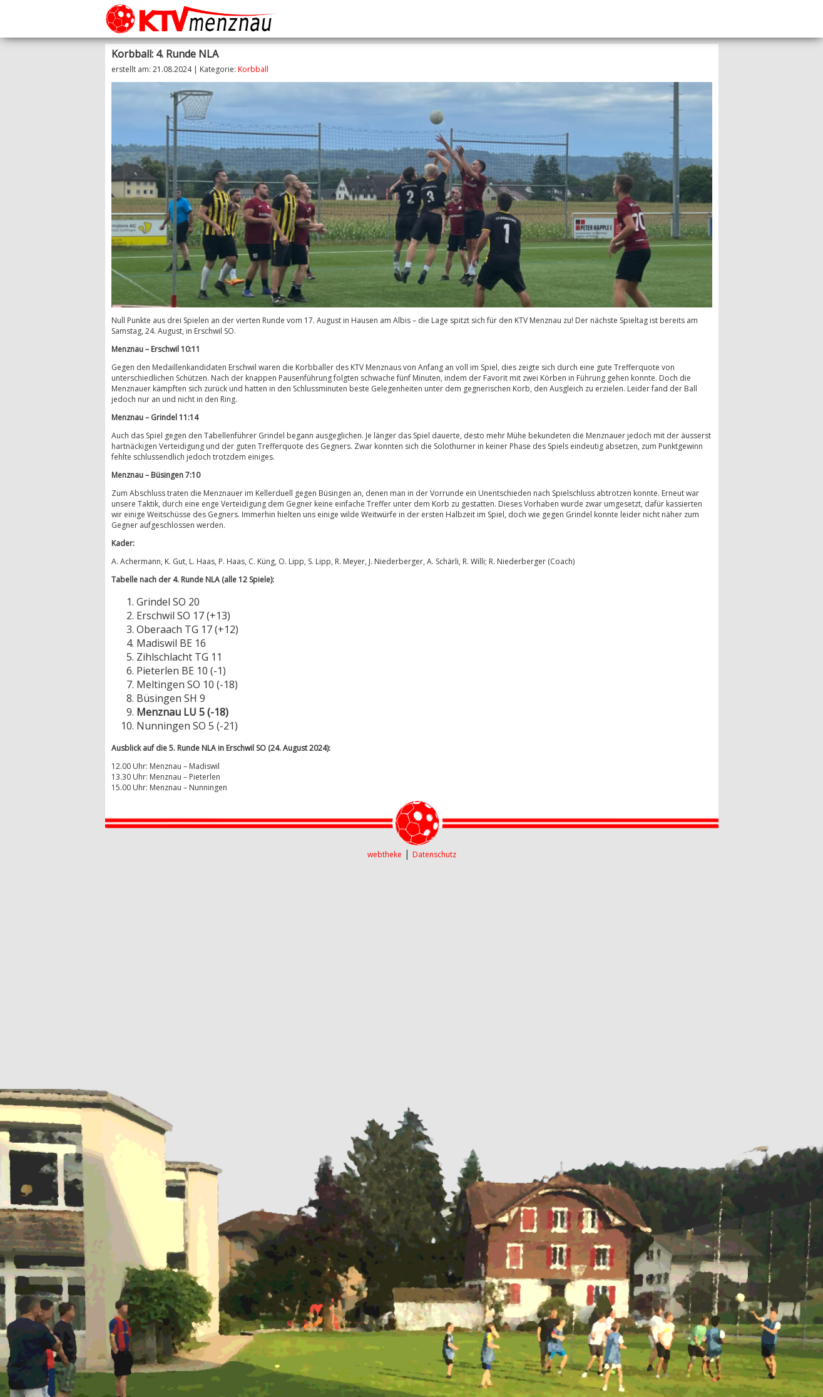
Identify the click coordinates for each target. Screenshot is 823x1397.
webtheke (384, 854)
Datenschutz (434, 854)
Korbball (253, 69)
